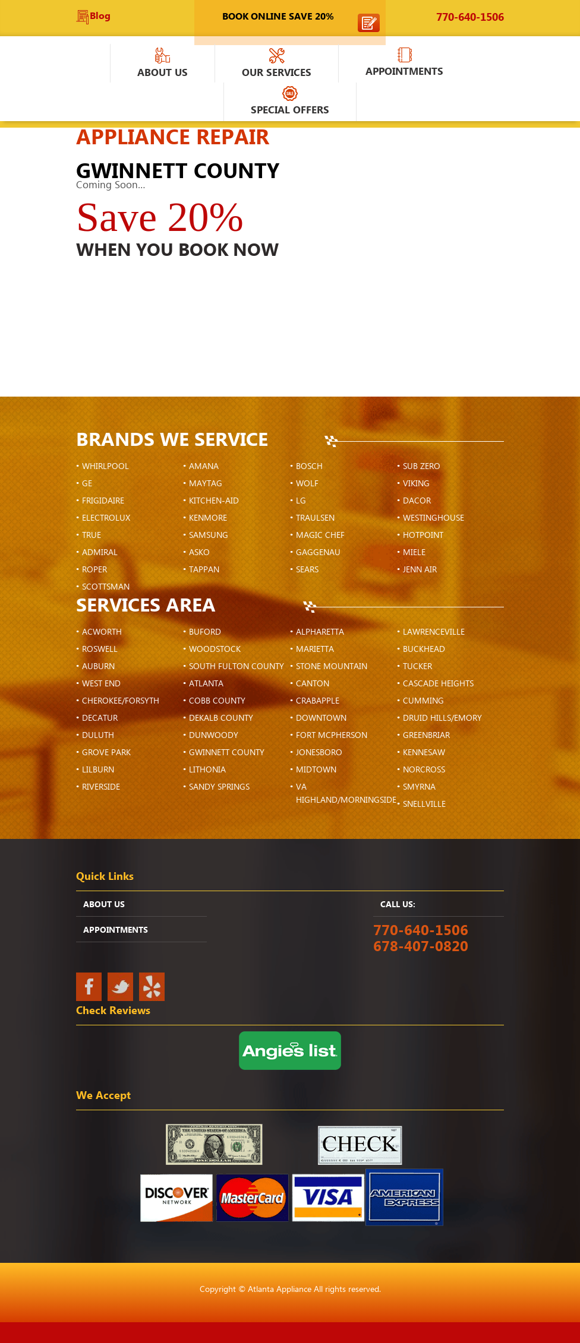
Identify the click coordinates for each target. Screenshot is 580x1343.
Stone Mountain (331, 666)
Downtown (321, 718)
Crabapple (317, 701)
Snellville (424, 804)
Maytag (205, 483)
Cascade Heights (438, 683)
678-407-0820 (420, 946)
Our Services (276, 64)
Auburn (98, 666)
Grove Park (106, 752)
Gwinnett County (226, 752)
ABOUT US (104, 904)
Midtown (316, 770)
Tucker (417, 666)
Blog (100, 16)
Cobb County (217, 701)
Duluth (98, 735)
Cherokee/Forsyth (120, 701)
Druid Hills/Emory (442, 718)
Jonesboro (319, 752)
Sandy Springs (219, 787)
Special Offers (290, 102)
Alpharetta (320, 632)
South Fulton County (236, 666)
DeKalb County (221, 718)
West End (101, 683)
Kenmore (208, 518)
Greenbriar (426, 735)
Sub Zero (421, 466)
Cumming (423, 701)
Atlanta (206, 683)
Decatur (100, 718)
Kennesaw (424, 752)
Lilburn (98, 770)
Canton (312, 683)
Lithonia (207, 770)
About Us (162, 64)
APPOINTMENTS (404, 63)
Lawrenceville (434, 632)
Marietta (315, 649)
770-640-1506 (470, 17)
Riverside (101, 787)
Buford (205, 632)
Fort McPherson (331, 735)
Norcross (424, 770)
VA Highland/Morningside (346, 794)
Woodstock (215, 649)
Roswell (100, 649)
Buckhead (424, 649)
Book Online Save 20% (278, 16)
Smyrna (419, 787)
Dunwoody (213, 735)
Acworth (102, 632)
